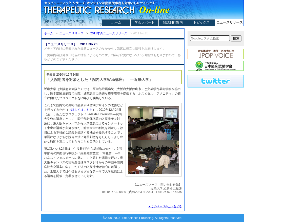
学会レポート (144, 22)
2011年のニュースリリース (109, 33)
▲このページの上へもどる (165, 206)
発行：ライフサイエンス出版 (65, 21)
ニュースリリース (229, 22)
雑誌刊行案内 (173, 22)
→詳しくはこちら (80, 110)
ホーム (116, 22)
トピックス (201, 22)
